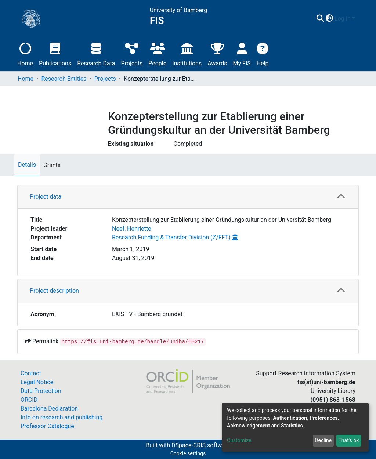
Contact (31, 373)
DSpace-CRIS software (200, 445)
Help (263, 53)
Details (27, 164)
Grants (52, 165)
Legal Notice (37, 382)
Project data (45, 196)
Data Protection (41, 390)
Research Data (96, 53)
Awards (217, 53)
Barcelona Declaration (49, 408)
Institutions (187, 53)
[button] (329, 18)
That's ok (348, 440)
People (157, 53)
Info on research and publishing (61, 417)
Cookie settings (188, 453)
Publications (55, 53)
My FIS (242, 53)
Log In (343, 18)
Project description (54, 290)
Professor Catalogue (47, 426)
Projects (132, 53)
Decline (323, 440)
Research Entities (63, 78)
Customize (239, 440)
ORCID (29, 399)
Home (25, 53)
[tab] (188, 197)
